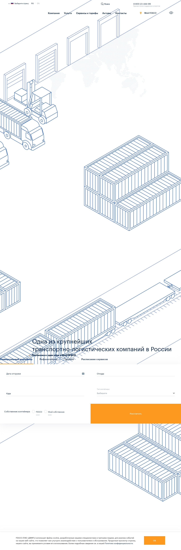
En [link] (38, 3)
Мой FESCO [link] (144, 13)
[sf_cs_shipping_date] (45, 373)
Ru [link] (32, 3)
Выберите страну (18, 3)
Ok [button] (154, 540)
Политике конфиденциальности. (119, 543)
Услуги (65, 13)
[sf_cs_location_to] (45, 393)
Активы (101, 13)
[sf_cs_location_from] (136, 373)
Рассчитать (136, 413)
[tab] (16, 361)
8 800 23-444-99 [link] (142, 3)
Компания (53, 13)
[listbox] (136, 393)
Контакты (114, 13)
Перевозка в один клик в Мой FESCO (54, 355)
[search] (107, 5)
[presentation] (16, 359)
